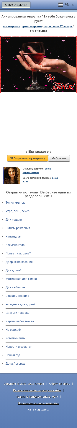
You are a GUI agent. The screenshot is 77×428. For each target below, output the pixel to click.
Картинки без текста (20, 321)
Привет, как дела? (18, 253)
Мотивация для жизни (21, 279)
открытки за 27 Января (58, 26)
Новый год (13, 355)
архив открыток (32, 26)
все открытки (16, 4)
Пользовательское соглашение (38, 403)
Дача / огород (15, 363)
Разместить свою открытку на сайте (37, 390)
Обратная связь (59, 384)
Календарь (13, 236)
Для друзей (14, 270)
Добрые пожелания (19, 262)
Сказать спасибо (17, 296)
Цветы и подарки (18, 313)
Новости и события (19, 346)
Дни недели (14, 219)
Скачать (59, 158)
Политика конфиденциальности (37, 397)
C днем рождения (18, 228)
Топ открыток (15, 202)
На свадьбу (14, 329)
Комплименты (15, 338)
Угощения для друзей (20, 304)
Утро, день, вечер (18, 211)
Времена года (15, 245)
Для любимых (15, 287)
